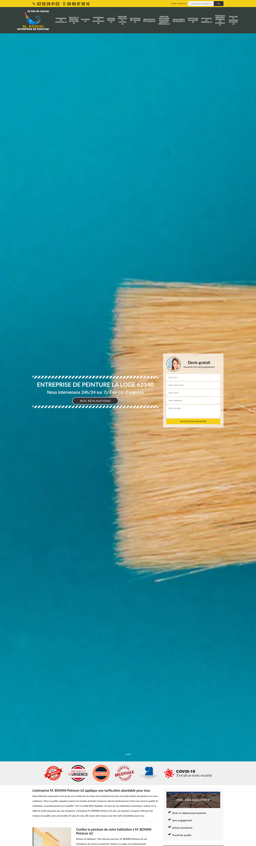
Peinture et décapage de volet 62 (233, 20)
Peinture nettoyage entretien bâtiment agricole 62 (164, 20)
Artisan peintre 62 (111, 20)
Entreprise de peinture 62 (60, 20)
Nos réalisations (95, 401)
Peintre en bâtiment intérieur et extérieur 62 (220, 20)
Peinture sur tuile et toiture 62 (122, 20)
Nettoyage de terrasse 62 (206, 20)
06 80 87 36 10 (76, 4)
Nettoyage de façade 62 (193, 20)
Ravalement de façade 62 (179, 20)
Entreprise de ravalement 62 (98, 20)
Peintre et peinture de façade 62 (74, 20)
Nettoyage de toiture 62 (135, 20)
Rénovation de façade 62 (149, 20)
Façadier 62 (85, 20)
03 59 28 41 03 (45, 4)
